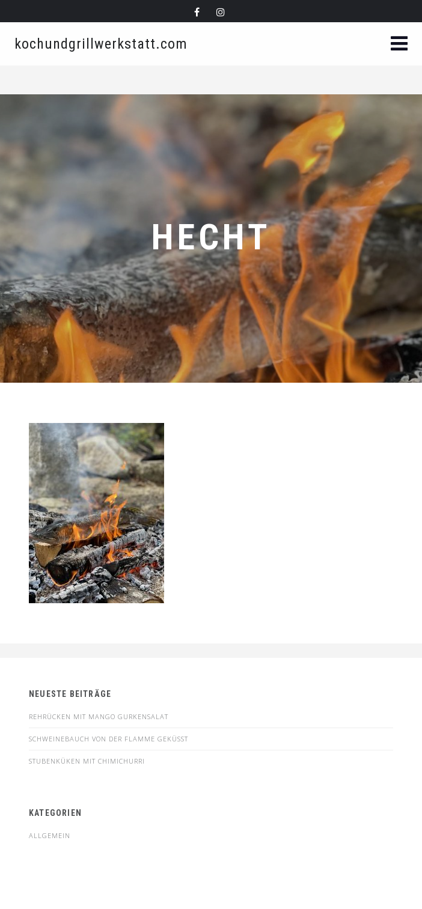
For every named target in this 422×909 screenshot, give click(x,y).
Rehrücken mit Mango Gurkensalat (98, 716)
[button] (399, 45)
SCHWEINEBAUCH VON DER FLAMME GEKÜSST (108, 738)
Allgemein (49, 835)
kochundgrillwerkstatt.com (101, 43)
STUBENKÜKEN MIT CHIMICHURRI (87, 760)
